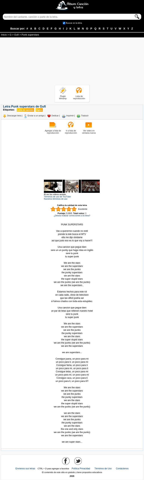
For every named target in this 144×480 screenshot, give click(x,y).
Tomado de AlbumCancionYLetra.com (72, 439)
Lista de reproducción (79, 97)
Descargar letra (14, 115)
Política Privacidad (81, 468)
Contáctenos (122, 468)
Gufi (16, 34)
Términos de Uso (103, 468)
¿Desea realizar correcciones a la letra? (72, 215)
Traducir (84, 115)
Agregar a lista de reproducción (53, 131)
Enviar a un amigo (36, 115)
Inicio (4, 34)
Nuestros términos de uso (55, 199)
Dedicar (55, 115)
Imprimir (70, 115)
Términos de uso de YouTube (57, 196)
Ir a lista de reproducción (71, 131)
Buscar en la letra (74, 23)
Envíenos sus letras (25, 468)
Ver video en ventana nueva (89, 131)
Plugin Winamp (63, 97)
